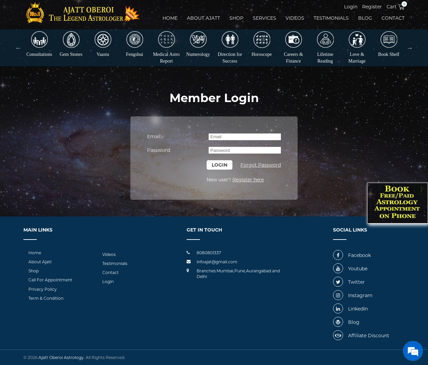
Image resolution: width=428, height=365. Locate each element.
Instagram (352, 295)
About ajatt (203, 18)
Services (264, 18)
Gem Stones (71, 44)
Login (350, 7)
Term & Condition (46, 298)
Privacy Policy (42, 289)
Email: (154, 136)
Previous (18, 47)
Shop (236, 18)
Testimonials (331, 18)
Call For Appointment (50, 279)
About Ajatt (40, 261)
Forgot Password (260, 165)
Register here (248, 180)
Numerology (198, 44)
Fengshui (134, 44)
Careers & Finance (293, 47)
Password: (159, 150)
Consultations (39, 44)
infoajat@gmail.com (217, 261)
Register (372, 7)
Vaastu (103, 44)
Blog (365, 18)
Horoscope (261, 44)
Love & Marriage (356, 47)
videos (295, 18)
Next (409, 47)
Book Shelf (388, 44)
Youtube (350, 269)
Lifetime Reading (325, 47)
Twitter (349, 282)
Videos (109, 254)
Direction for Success (230, 47)
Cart (396, 7)
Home (170, 18)
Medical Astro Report (166, 47)
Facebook (352, 255)
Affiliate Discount (361, 336)
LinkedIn (350, 309)
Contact (393, 18)
